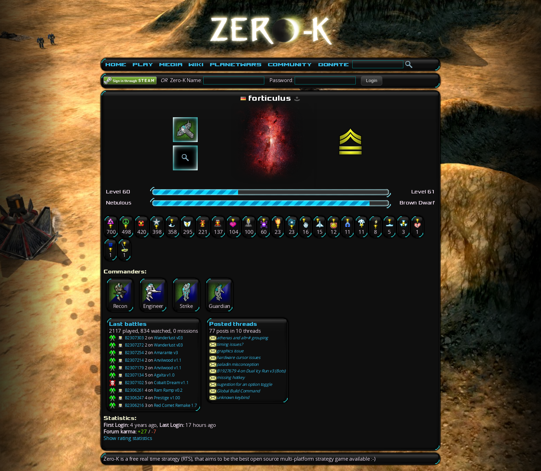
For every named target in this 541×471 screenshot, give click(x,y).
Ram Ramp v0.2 (168, 390)
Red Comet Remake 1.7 (175, 405)
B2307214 (126, 360)
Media (170, 64)
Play (142, 64)
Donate (333, 64)
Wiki (195, 64)
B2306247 (126, 398)
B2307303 (126, 338)
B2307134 (126, 375)
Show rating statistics (128, 438)
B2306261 (126, 390)
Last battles (128, 324)
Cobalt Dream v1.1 (171, 382)
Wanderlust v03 (168, 338)
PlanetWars (236, 64)
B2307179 (126, 368)
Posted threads (233, 324)
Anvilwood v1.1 (167, 360)
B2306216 (126, 405)
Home (115, 64)
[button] (371, 81)
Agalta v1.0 (164, 375)
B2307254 (126, 352)
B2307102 (126, 382)
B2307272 (126, 345)
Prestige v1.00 (167, 398)
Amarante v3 (166, 352)
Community (290, 64)
